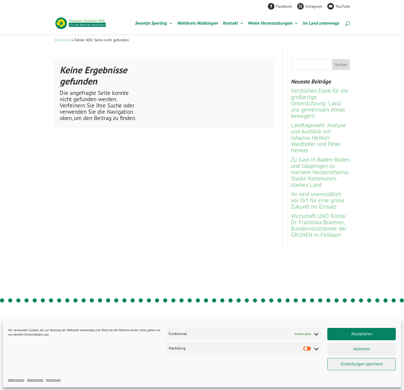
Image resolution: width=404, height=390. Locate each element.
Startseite (62, 39)
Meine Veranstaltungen (270, 23)
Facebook (284, 6)
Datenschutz (16, 380)
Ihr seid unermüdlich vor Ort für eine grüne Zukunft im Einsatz (318, 200)
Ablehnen (361, 348)
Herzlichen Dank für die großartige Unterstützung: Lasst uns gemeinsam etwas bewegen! (319, 103)
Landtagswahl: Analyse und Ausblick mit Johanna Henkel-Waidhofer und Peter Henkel (318, 137)
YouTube (343, 6)
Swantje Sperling (151, 23)
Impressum (53, 380)
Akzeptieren (361, 333)
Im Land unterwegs (320, 23)
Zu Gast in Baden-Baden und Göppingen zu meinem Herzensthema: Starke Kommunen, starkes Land (320, 172)
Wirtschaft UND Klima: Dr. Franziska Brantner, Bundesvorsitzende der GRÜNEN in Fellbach (318, 225)
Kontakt (230, 23)
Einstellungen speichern (362, 363)
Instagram (313, 6)
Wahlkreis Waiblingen (197, 23)
